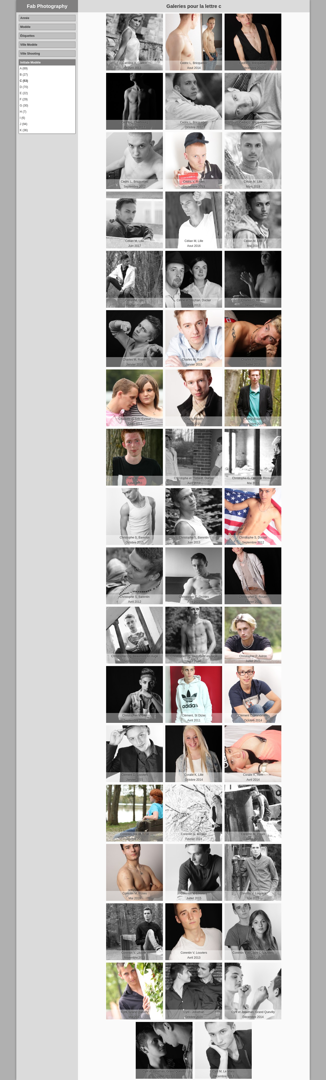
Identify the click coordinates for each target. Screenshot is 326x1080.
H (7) (23, 111)
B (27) (24, 74)
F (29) (24, 99)
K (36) (24, 130)
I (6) (22, 118)
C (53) (24, 81)
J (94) (23, 124)
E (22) (24, 93)
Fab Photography (47, 6)
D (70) (24, 87)
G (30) (24, 105)
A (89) (24, 68)
